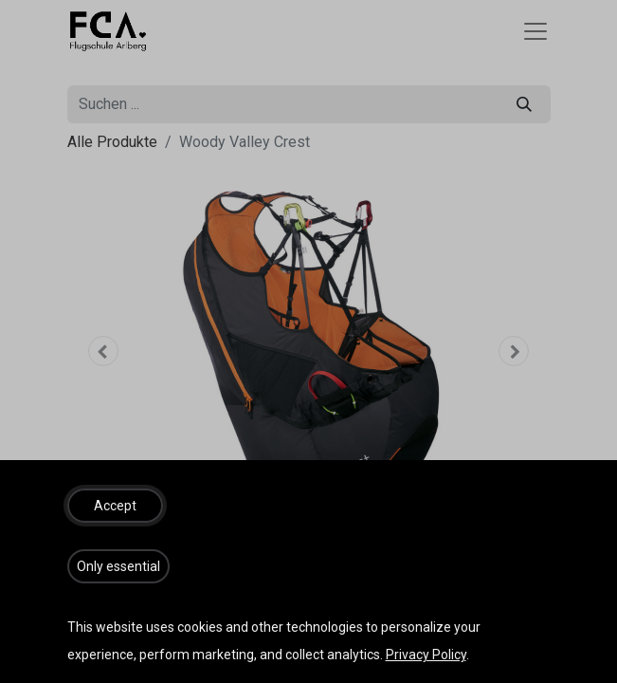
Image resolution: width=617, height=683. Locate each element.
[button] (115, 506)
